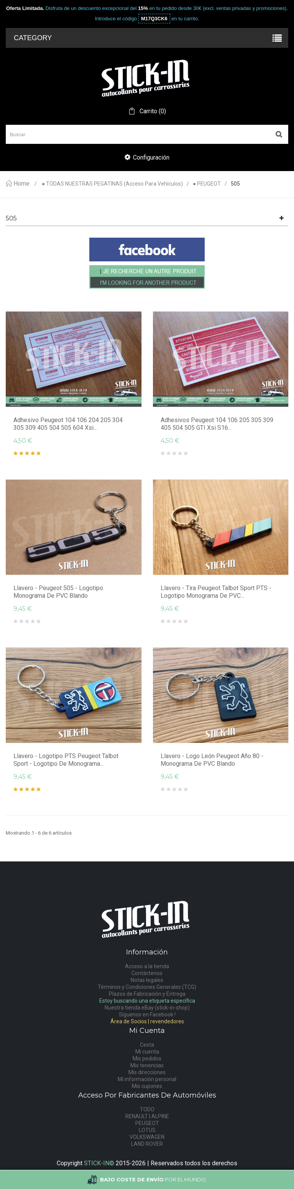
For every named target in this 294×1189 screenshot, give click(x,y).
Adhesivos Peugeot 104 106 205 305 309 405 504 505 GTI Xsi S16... (217, 423)
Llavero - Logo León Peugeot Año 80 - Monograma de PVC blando (212, 759)
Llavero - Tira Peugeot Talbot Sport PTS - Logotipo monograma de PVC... (216, 591)
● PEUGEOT (207, 183)
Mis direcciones (147, 1072)
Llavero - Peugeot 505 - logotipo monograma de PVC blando (58, 591)
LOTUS (147, 1130)
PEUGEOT (147, 1123)
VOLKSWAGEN (147, 1137)
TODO (147, 1109)
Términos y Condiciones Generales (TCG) (147, 987)
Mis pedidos (147, 1058)
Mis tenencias (147, 1065)
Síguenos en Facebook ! (147, 1014)
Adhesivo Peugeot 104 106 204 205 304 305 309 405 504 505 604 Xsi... (68, 423)
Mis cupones (147, 1086)
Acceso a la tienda (147, 966)
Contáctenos (147, 973)
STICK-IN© (99, 1163)
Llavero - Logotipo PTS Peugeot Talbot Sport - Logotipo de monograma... (65, 759)
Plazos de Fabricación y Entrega (147, 994)
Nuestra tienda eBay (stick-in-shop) (147, 1008)
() (152, 111)
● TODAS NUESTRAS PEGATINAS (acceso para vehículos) (112, 183)
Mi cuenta (147, 1052)
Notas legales (147, 980)
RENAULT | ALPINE (147, 1116)
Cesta (147, 1045)
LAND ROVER (147, 1144)
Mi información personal (147, 1079)
